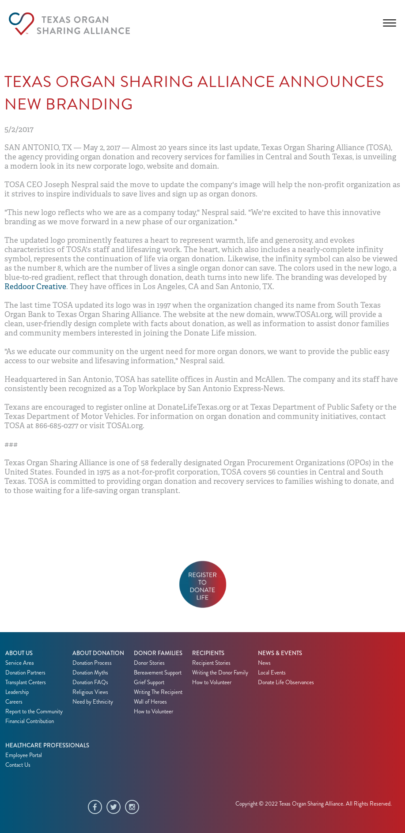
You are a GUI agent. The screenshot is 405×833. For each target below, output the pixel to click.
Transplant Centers (25, 682)
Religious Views (90, 692)
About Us (19, 653)
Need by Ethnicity (92, 702)
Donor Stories (149, 663)
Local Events (272, 673)
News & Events (280, 653)
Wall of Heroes (150, 702)
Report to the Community (34, 712)
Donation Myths (90, 673)
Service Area (19, 663)
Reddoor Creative (35, 286)
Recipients (208, 653)
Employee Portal (23, 755)
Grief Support (149, 682)
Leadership (17, 692)
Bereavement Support (158, 673)
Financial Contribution (29, 721)
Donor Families (158, 653)
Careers (14, 702)
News (264, 663)
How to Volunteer (153, 712)
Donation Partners (25, 673)
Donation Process (92, 663)
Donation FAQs (90, 682)
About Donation (98, 653)
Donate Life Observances (286, 682)
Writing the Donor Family (220, 673)
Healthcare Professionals (47, 746)
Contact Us (17, 765)
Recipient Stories (211, 663)
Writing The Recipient (158, 692)
